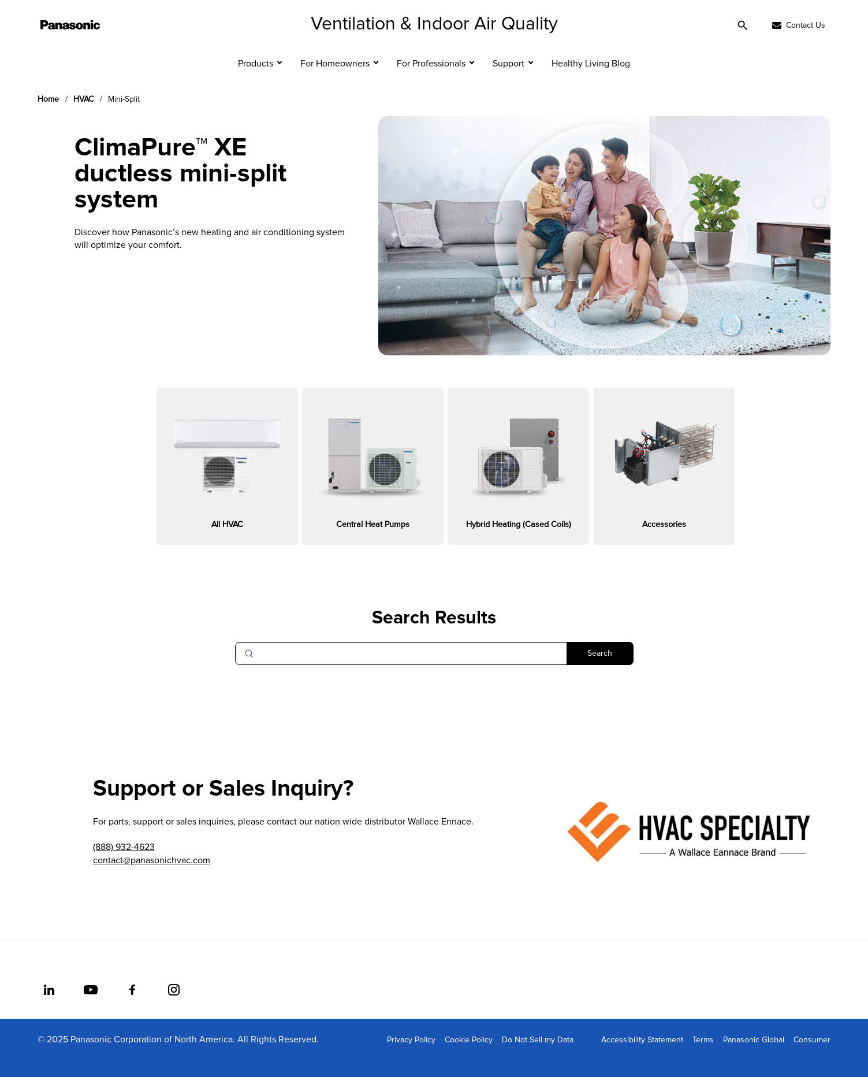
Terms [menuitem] (703, 1057)
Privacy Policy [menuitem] (411, 1057)
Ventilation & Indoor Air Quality (434, 41)
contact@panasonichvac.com (151, 877)
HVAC (83, 117)
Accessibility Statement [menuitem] (642, 1057)
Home (48, 117)
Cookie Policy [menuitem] (469, 1057)
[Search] (434, 670)
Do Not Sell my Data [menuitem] (537, 1057)
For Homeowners (335, 81)
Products (255, 81)
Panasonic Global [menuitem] (753, 1057)
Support (508, 81)
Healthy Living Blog (591, 81)
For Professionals (431, 81)
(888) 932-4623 (124, 865)
